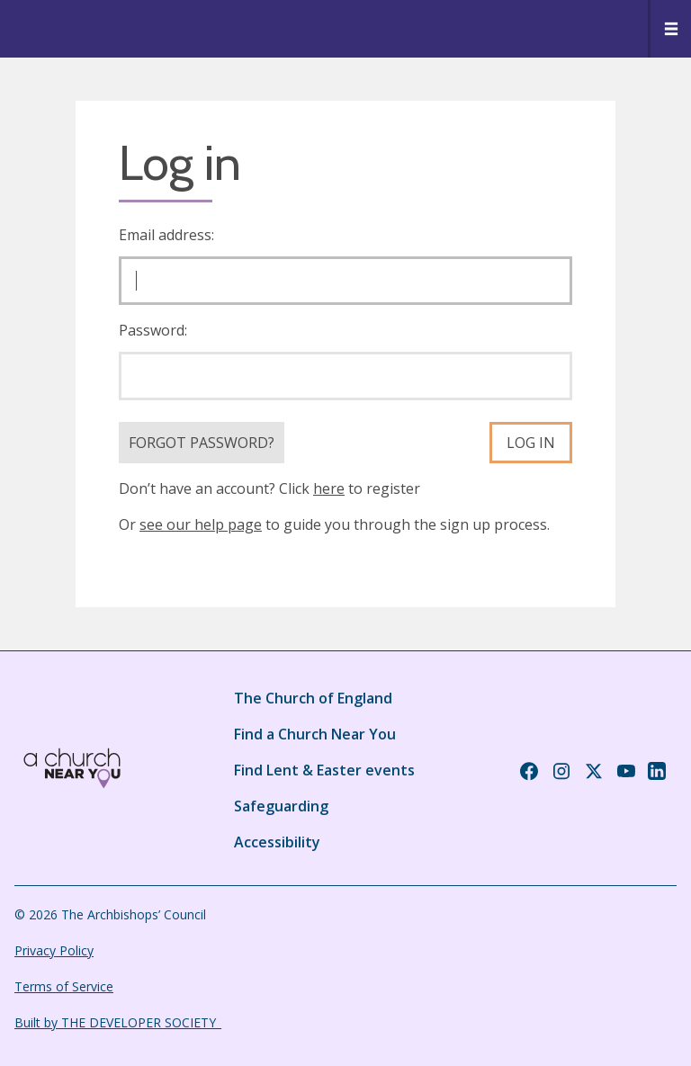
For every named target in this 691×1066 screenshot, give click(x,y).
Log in (531, 442)
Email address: (166, 235)
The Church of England (313, 698)
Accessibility (277, 842)
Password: (153, 330)
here (329, 488)
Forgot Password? (201, 442)
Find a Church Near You (315, 734)
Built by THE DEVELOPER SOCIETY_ (117, 1022)
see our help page (200, 524)
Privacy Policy (54, 950)
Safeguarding (281, 806)
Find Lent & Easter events (324, 770)
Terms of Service (63, 986)
